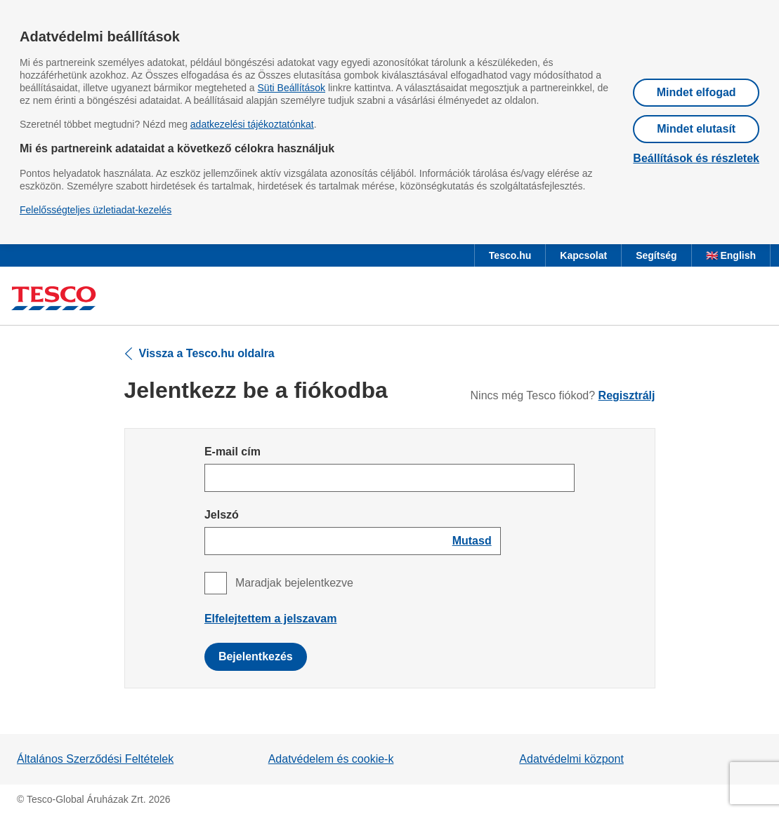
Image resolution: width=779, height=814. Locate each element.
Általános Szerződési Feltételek (95, 759)
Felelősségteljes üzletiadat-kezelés (95, 209)
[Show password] (472, 541)
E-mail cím (232, 452)
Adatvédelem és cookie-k (331, 759)
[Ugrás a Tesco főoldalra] (53, 298)
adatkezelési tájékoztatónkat (252, 124)
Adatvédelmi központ (571, 759)
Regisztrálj (626, 395)
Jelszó (221, 515)
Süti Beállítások (292, 87)
